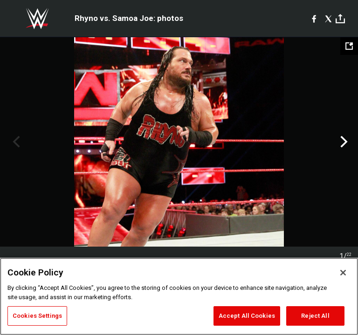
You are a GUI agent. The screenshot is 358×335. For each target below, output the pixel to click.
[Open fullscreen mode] (349, 46)
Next (343, 142)
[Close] (343, 272)
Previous (15, 142)
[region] (179, 296)
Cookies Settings (37, 315)
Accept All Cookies (247, 315)
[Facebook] (314, 18)
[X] (328, 18)
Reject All (315, 315)
